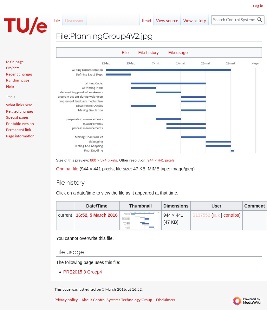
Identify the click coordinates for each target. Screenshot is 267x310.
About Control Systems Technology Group (116, 299)
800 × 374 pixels (103, 160)
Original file (67, 168)
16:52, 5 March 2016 (97, 215)
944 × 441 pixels (160, 160)
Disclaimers (165, 299)
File (125, 52)
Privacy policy (66, 299)
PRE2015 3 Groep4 (82, 271)
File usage (178, 52)
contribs (231, 215)
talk (216, 215)
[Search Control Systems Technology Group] (237, 19)
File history (148, 52)
